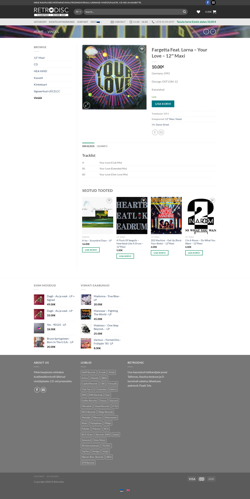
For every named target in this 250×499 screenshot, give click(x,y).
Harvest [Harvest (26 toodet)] (114, 400)
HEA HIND (40, 71)
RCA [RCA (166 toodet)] (106, 428)
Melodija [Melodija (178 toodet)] (86, 417)
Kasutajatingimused (62, 22)
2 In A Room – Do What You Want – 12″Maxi (200, 242)
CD (36, 64)
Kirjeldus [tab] (88, 146)
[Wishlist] (198, 12)
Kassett (38, 77)
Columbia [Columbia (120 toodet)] (101, 389)
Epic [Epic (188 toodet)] (108, 394)
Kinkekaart (40, 84)
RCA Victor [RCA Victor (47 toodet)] (87, 434)
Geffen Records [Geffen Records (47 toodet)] (89, 400)
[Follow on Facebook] (207, 2)
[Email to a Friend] (161, 132)
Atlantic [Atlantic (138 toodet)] (95, 378)
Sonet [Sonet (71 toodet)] (116, 434)
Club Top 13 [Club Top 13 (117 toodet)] (88, 389)
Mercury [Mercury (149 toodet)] (97, 417)
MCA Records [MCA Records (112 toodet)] (88, 412)
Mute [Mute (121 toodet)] (84, 423)
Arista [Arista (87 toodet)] (85, 378)
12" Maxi (39, 57)
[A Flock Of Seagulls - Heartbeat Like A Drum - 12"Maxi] (131, 215)
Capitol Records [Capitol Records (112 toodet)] (89, 383)
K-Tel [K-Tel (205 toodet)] (115, 406)
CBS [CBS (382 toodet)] (103, 383)
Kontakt (82, 22)
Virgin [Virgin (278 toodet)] (106, 451)
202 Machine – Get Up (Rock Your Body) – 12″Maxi (166, 242)
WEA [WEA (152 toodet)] (109, 457)
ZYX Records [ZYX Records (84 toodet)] (88, 462)
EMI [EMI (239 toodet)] (84, 394)
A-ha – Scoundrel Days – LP (97, 240)
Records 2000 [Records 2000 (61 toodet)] (103, 434)
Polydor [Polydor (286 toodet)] (85, 428)
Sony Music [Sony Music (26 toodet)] (99, 440)
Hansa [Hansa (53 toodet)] (103, 400)
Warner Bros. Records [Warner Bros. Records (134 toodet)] (92, 457)
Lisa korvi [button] (91, 250)
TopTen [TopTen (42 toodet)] (85, 451)
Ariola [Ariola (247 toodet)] (112, 372)
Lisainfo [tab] (102, 146)
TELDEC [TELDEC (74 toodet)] (106, 445)
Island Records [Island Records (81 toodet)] (102, 406)
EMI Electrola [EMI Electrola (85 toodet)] (96, 394)
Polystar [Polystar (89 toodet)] (97, 428)
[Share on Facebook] (155, 132)
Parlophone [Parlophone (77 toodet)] (96, 423)
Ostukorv (40, 22)
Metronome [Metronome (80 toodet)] (111, 417)
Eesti (96, 22)
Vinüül (53, 32)
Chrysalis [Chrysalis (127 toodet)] (112, 383)
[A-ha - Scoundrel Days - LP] (97, 215)
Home (38, 32)
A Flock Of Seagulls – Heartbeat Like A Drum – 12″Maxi (129, 243)
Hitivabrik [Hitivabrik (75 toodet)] (87, 406)
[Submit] (184, 12)
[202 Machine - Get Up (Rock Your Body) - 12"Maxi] (166, 215)
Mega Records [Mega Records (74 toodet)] (106, 412)
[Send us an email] (213, 2)
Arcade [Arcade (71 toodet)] (102, 372)
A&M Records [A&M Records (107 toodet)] (88, 372)
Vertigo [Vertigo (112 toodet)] (95, 451)
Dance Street (162, 124)
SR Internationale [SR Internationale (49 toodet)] (90, 445)
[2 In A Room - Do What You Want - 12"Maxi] (200, 215)
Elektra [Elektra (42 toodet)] (113, 389)
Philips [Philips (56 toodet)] (108, 423)
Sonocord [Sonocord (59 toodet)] (86, 440)
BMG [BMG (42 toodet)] (104, 378)
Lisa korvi (163, 103)
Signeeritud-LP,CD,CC (47, 91)
